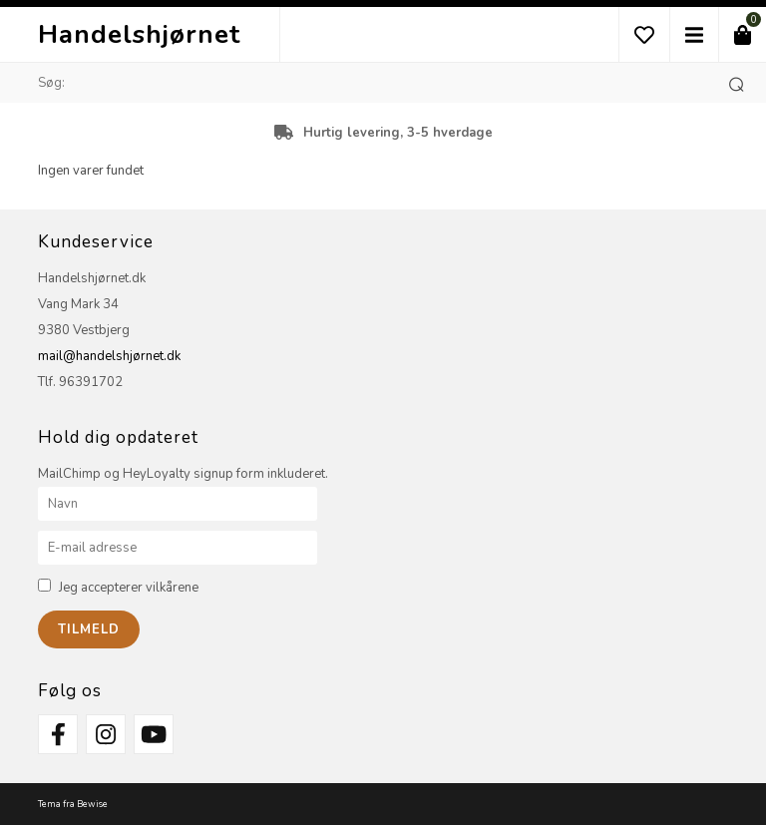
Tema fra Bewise (73, 804)
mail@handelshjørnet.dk (109, 356)
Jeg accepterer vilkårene (128, 588)
